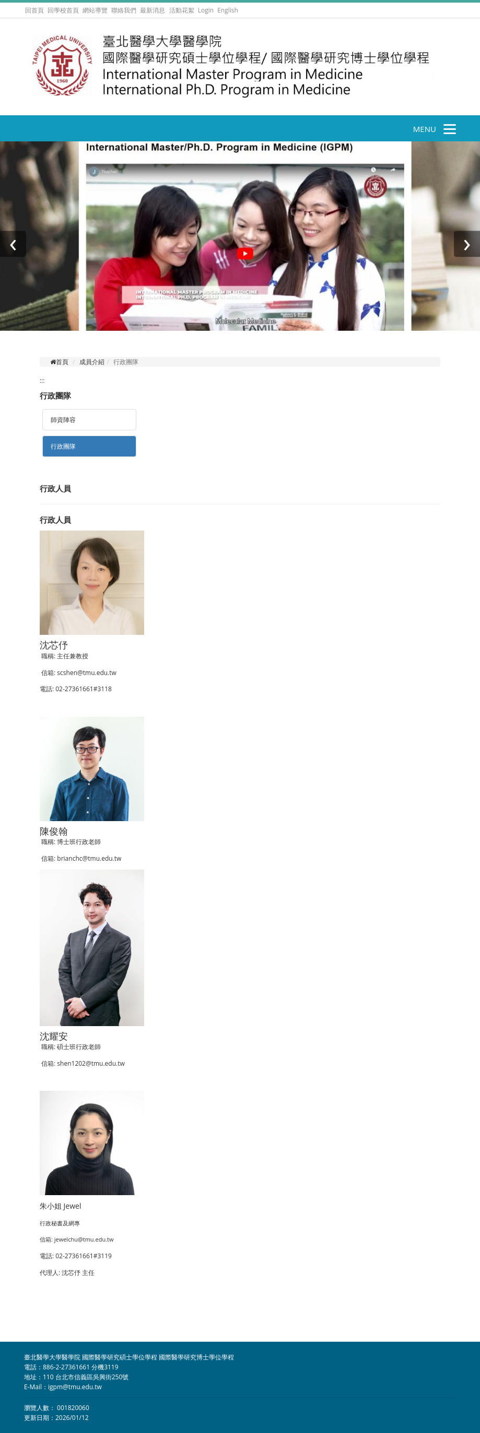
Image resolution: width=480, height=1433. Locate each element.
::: (42, 380)
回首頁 (34, 10)
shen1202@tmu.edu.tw (90, 1063)
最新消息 (152, 10)
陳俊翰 (54, 831)
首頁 (59, 361)
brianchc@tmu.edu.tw (89, 858)
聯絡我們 (123, 10)
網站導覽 (95, 10)
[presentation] (13, 244)
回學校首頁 (64, 10)
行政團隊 (63, 446)
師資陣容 (63, 419)
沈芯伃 (54, 645)
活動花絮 (181, 10)
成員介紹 (91, 361)
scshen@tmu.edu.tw (86, 672)
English (227, 10)
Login (206, 10)
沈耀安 (54, 1036)
